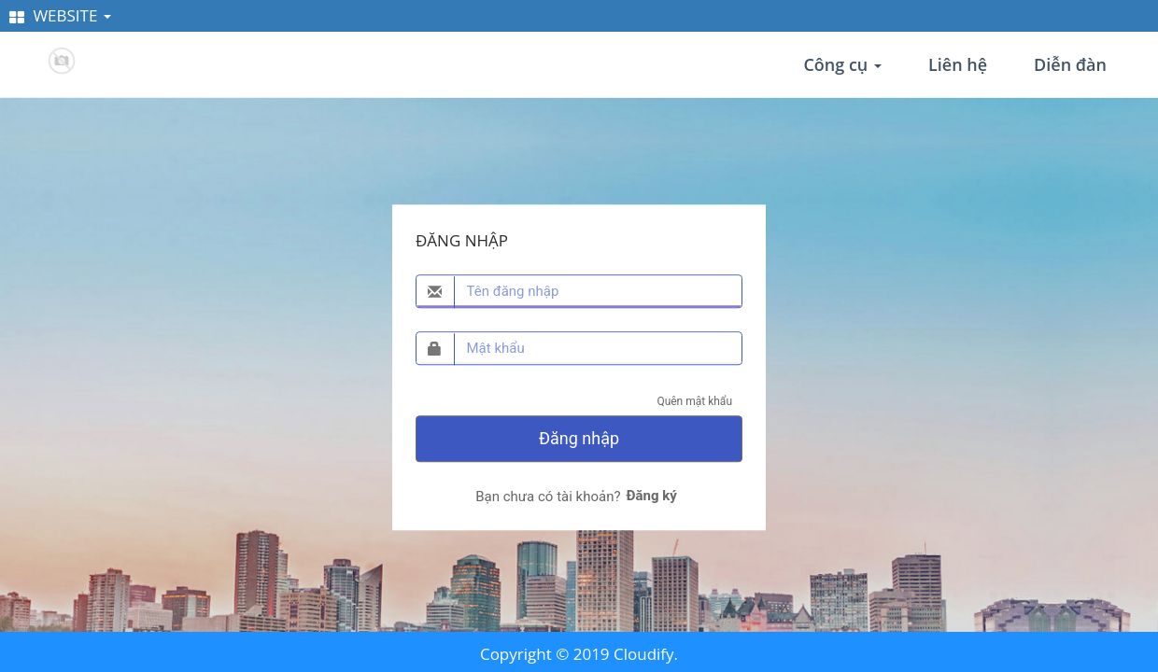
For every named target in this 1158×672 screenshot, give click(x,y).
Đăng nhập (579, 438)
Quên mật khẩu (694, 401)
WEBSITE (60, 15)
